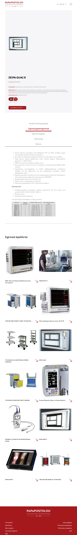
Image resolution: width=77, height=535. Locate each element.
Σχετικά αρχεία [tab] (38, 134)
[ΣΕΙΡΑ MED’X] (55, 419)
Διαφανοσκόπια (19, 87)
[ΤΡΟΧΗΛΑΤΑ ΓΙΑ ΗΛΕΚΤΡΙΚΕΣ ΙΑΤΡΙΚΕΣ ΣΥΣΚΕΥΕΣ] (21, 340)
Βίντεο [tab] (38, 144)
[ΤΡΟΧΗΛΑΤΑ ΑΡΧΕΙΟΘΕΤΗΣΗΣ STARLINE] (21, 380)
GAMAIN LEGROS (22, 95)
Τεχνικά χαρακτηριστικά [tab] (38, 129)
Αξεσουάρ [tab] (38, 139)
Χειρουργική (44, 92)
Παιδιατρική (11, 92)
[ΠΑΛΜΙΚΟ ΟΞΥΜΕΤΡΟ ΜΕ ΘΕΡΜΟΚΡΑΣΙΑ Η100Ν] (21, 419)
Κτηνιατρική (18, 91)
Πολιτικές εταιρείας (65, 528)
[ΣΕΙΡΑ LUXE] (55, 340)
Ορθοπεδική (58, 91)
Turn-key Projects (11, 531)
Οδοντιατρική (51, 91)
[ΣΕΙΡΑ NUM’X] (21, 459)
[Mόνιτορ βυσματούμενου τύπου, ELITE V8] (55, 301)
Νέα (6, 534)
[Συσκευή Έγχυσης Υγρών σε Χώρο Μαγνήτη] (55, 380)
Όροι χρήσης (67, 522)
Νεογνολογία (25, 91)
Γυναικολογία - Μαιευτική (41, 90)
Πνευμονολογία (19, 92)
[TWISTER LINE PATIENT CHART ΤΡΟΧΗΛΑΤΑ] (21, 301)
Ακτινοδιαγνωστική (20, 90)
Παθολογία (65, 91)
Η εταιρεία (9, 522)
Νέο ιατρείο (9, 528)
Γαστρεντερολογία (30, 90)
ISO (70, 531)
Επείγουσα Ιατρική (60, 90)
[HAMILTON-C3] (55, 261)
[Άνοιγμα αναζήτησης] (66, 4)
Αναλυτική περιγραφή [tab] (38, 124)
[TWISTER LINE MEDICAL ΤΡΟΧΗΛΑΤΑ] (55, 459)
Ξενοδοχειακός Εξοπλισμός (39, 87)
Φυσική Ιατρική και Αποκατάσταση (32, 92)
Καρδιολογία (12, 91)
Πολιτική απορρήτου (65, 525)
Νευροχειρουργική (33, 91)
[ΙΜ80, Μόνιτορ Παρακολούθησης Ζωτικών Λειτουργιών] (21, 261)
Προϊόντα (8, 525)
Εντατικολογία (52, 90)
